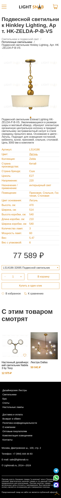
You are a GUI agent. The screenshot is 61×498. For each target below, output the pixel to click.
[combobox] (30, 267)
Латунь (33, 154)
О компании (8, 427)
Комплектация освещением (17, 435)
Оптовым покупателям (14, 431)
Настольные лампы (13, 407)
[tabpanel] (30, 84)
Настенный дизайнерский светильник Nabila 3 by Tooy (15, 365)
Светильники (9, 394)
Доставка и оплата (12, 414)
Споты (5, 403)
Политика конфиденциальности (19, 423)
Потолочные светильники (17, 42)
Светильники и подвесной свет (20, 39)
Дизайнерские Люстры (14, 390)
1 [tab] (30, 117)
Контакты (7, 439)
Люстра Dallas (39, 362)
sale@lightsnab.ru (19, 459)
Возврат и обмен (11, 418)
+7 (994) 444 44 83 (23, 453)
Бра (4, 398)
